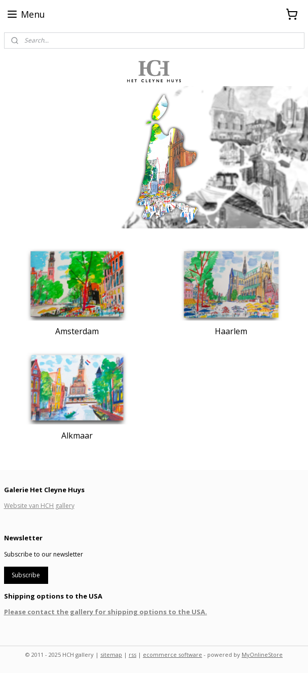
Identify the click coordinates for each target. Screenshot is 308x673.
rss (132, 654)
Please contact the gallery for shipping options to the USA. (105, 611)
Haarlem (231, 331)
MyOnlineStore (262, 654)
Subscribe (26, 575)
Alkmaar (77, 435)
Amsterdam (77, 331)
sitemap (111, 654)
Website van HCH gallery (39, 505)
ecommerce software (172, 654)
